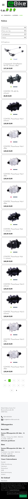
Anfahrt (3, 474)
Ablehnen (23, 493)
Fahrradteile (7, 15)
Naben (21, 15)
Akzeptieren (23, 496)
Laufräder (15, 15)
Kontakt (3, 462)
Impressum (4, 466)
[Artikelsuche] (2, 11)
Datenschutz (4, 468)
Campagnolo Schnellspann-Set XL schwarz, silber (13, 64)
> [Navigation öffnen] (3, 4)
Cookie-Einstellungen (13, 493)
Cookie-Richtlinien (14, 490)
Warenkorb (4, 480)
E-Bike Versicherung (6, 464)
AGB (2, 470)
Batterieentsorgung (6, 472)
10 (11, 390)
